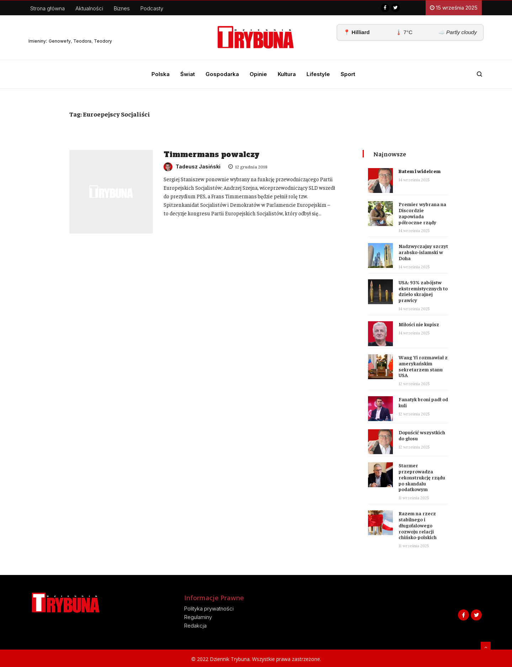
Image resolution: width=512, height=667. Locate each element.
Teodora (82, 41)
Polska (160, 74)
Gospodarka (222, 74)
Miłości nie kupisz (419, 324)
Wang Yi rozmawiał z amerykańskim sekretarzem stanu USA (423, 366)
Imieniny (37, 41)
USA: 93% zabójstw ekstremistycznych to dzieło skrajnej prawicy (423, 291)
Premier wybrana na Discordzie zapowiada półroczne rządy (422, 213)
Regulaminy (198, 617)
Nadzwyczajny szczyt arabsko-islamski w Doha (423, 252)
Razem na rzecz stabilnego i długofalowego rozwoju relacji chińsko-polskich (418, 525)
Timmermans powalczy (212, 155)
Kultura (287, 74)
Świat (187, 74)
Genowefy (60, 41)
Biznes (122, 8)
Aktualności (89, 8)
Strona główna (47, 8)
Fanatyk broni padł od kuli (423, 402)
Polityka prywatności (209, 608)
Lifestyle (318, 74)
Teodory (103, 41)
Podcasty (151, 8)
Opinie (258, 74)
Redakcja (195, 625)
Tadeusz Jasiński (192, 166)
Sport (348, 74)
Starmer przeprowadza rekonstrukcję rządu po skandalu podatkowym (422, 477)
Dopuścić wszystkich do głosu (422, 435)
